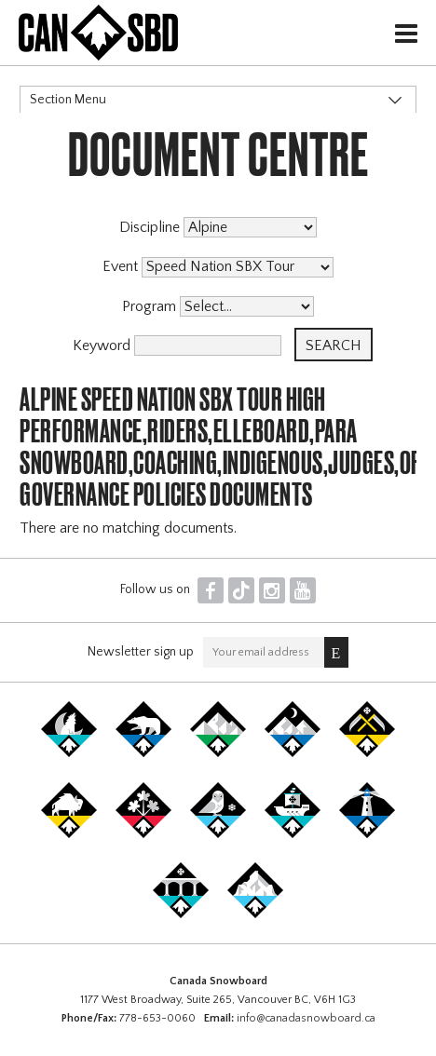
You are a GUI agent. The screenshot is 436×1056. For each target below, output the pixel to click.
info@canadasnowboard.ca (306, 1018)
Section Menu (68, 99)
